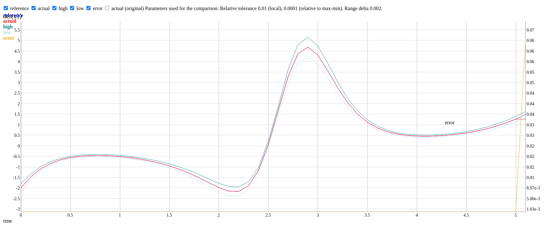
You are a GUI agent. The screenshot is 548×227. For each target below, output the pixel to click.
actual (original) (127, 8)
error (98, 8)
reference (19, 8)
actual (44, 8)
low (80, 8)
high (63, 8)
